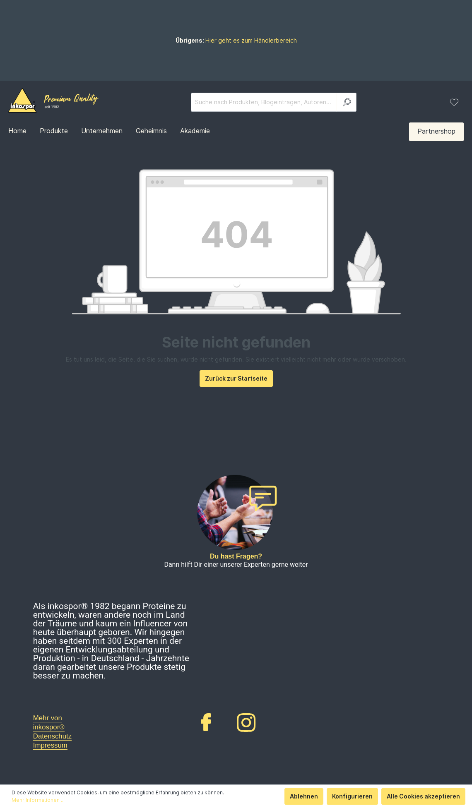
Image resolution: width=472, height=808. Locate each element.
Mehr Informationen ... (38, 800)
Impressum (50, 745)
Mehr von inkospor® (49, 722)
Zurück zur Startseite (236, 378)
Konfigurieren (352, 796)
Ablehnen (304, 796)
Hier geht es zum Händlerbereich (251, 40)
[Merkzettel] (454, 102)
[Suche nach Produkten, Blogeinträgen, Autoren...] (264, 102)
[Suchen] (346, 102)
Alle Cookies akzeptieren (423, 796)
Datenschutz (52, 736)
